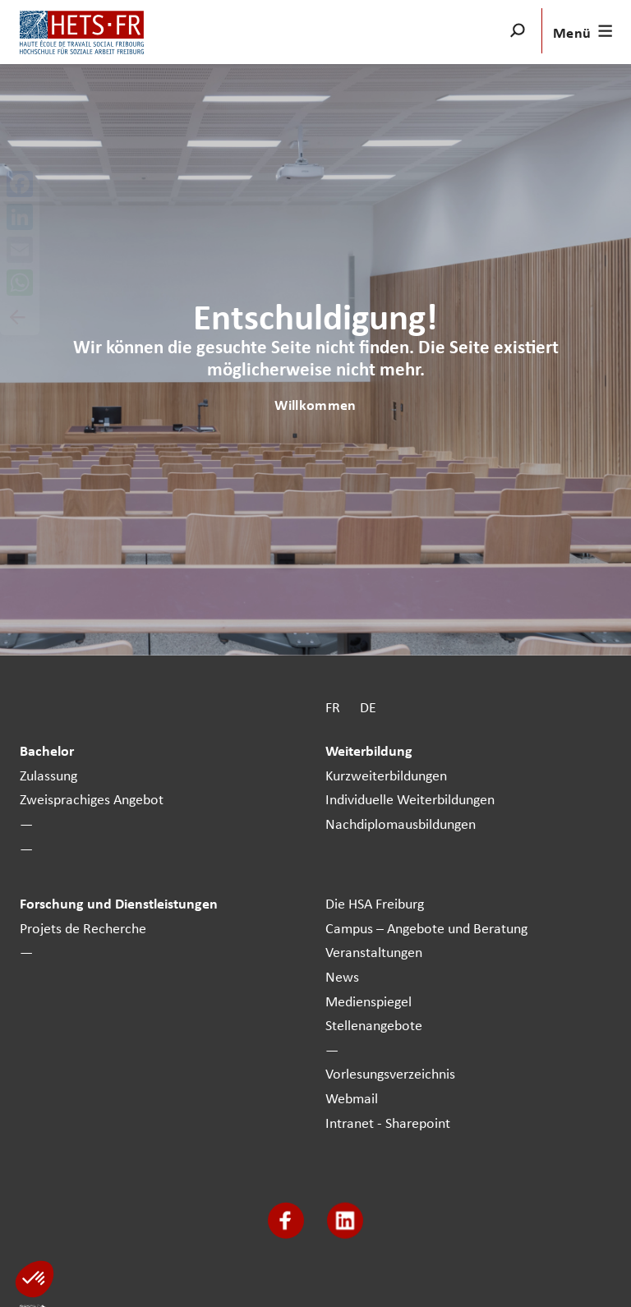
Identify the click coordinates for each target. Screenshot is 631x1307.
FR (332, 706)
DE (368, 706)
